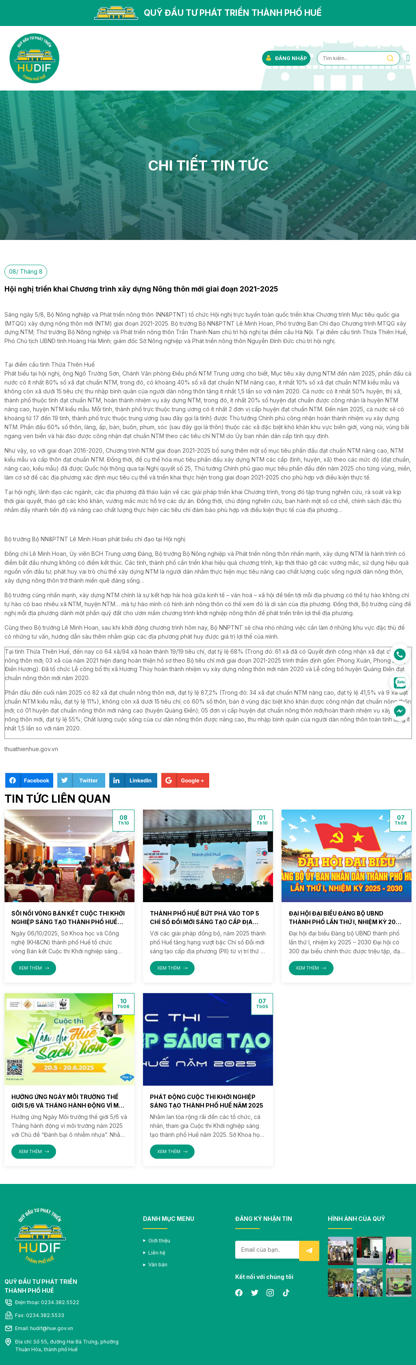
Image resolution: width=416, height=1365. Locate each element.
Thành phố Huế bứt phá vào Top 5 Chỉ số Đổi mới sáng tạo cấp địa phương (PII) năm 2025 (204, 922)
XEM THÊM (34, 968)
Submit (309, 1251)
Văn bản (157, 1264)
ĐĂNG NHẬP (286, 58)
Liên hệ (156, 1253)
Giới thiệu (159, 1241)
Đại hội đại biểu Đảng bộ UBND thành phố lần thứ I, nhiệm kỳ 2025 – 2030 (346, 922)
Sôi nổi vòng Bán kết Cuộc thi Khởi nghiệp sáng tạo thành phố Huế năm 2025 (68, 922)
